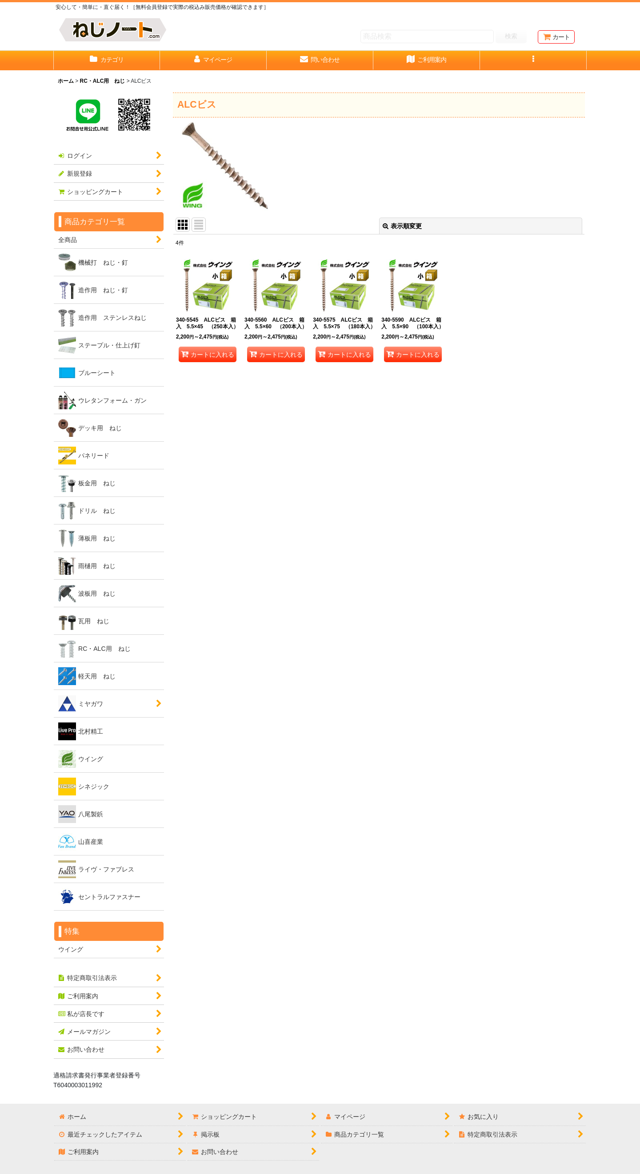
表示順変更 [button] (402, 226)
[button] (533, 60)
